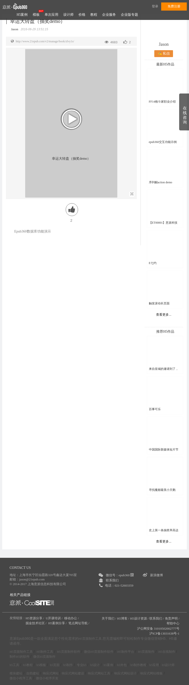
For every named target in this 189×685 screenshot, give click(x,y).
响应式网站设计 (125, 673)
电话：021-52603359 (119, 585)
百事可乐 (155, 409)
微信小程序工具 (21, 678)
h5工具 (14, 665)
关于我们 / (109, 618)
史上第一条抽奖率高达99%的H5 (163, 530)
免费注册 (174, 6)
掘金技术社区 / (36, 623)
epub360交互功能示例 (163, 142)
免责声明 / (172, 618)
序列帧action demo (160, 182)
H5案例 (22, 14)
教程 (93, 14)
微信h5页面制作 (44, 656)
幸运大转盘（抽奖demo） (37, 21)
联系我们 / (156, 618)
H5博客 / (123, 618)
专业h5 (81, 665)
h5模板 (41, 665)
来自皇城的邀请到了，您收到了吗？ (163, 369)
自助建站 (32, 673)
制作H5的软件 (20, 656)
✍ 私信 (164, 53)
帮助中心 (173, 623)
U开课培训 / (54, 618)
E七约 (153, 263)
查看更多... (163, 314)
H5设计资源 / (139, 618)
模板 (36, 14)
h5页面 (55, 665)
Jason (164, 44)
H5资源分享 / (35, 618)
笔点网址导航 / (79, 623)
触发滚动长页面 (159, 303)
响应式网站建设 (73, 673)
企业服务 (109, 14)
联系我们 (112, 580)
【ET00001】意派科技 (163, 222)
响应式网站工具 (99, 673)
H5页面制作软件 (68, 652)
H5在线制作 (166, 652)
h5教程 (28, 665)
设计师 (68, 14)
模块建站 (16, 673)
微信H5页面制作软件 (98, 652)
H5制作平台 (125, 652)
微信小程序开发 (47, 678)
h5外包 (122, 665)
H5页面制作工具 (90, 638)
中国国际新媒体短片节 (163, 449)
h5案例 (108, 665)
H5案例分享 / (57, 623)
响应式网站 (51, 673)
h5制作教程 (138, 665)
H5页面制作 (146, 652)
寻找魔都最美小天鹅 (162, 490)
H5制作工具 (44, 652)
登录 (155, 6)
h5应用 (154, 665)
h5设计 (95, 665)
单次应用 (51, 14)
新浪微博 (156, 575)
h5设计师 (168, 665)
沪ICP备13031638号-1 (164, 633)
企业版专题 (129, 14)
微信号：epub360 (120, 575)
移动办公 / (71, 618)
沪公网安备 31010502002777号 (158, 628)
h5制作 (68, 665)
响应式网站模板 (151, 673)
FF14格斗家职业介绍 (162, 101)
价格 (82, 14)
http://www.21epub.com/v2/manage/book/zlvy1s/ (45, 41)
